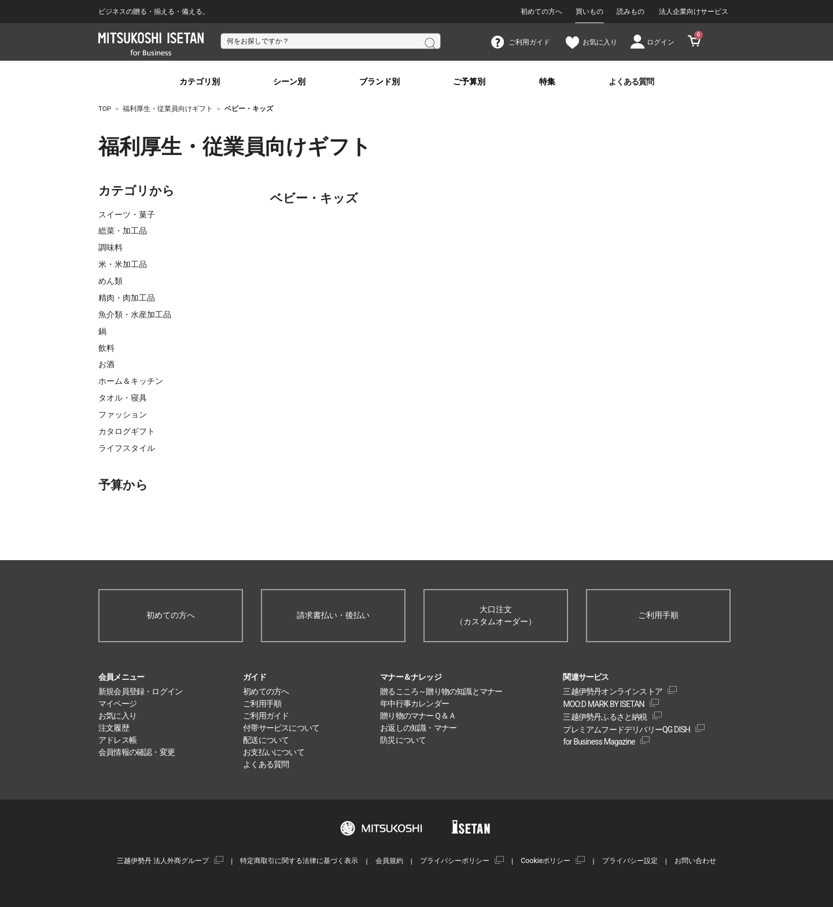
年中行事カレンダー (414, 703)
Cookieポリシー (545, 860)
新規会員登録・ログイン (140, 691)
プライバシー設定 (630, 860)
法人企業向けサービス (693, 12)
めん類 (110, 281)
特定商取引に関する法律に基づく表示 (299, 860)
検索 (429, 42)
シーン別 (289, 82)
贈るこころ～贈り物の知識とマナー (441, 691)
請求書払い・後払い (333, 615)
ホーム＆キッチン (130, 381)
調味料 (110, 247)
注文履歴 (113, 727)
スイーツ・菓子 (126, 214)
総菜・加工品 (122, 230)
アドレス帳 (117, 740)
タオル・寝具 (122, 397)
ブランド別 (379, 82)
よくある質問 (631, 82)
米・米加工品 (122, 264)
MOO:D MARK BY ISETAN (603, 704)
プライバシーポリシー (454, 860)
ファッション (122, 414)
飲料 (106, 348)
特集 (547, 82)
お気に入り (117, 715)
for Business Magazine (599, 741)
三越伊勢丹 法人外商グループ (163, 860)
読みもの (630, 12)
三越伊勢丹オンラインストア (612, 691)
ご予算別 (469, 82)
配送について (266, 740)
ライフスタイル (126, 448)
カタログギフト (126, 431)
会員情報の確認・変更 (136, 752)
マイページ (117, 703)
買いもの (589, 12)
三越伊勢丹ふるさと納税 (605, 716)
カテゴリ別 (199, 82)
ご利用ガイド (266, 715)
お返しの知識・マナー (418, 727)
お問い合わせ (695, 860)
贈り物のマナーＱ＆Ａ (418, 715)
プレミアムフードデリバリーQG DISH (626, 729)
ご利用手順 (658, 615)
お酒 (106, 364)
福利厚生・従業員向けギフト (162, 147)
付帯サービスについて (281, 727)
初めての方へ (541, 12)
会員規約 (389, 860)
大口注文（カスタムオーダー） (495, 615)
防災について (403, 740)
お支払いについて (273, 752)
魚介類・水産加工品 (134, 314)
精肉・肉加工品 (126, 297)
